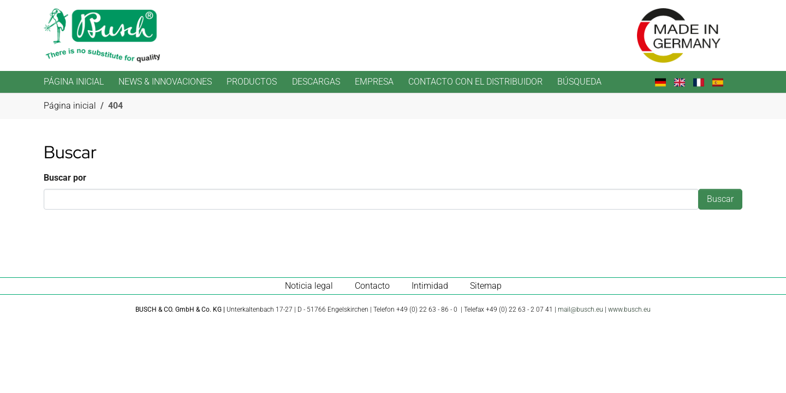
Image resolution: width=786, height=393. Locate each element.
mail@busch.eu (580, 309)
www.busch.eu (629, 309)
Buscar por (65, 177)
